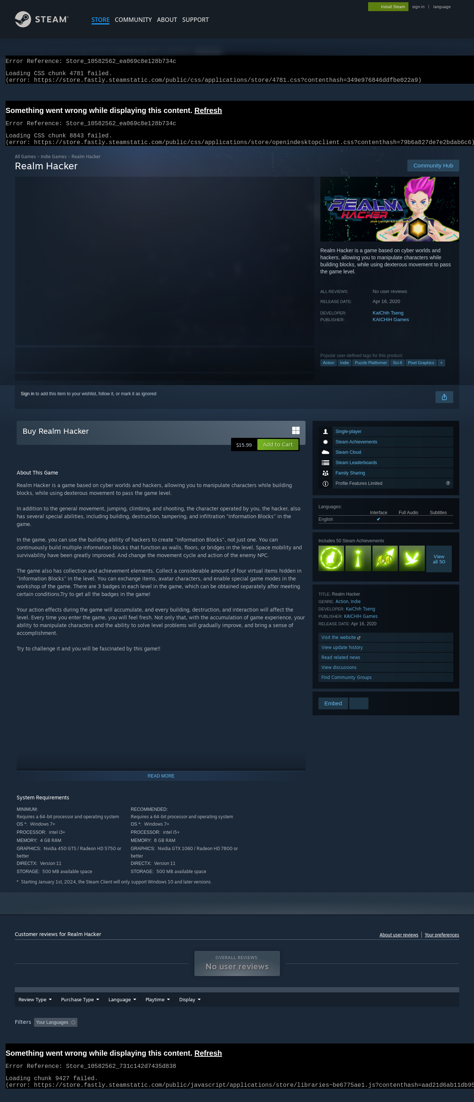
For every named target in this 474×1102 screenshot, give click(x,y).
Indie (344, 371)
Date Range (158, 1008)
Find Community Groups (346, 686)
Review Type (32, 1008)
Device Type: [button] (394, 1031)
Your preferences (442, 943)
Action (328, 371)
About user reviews (399, 943)
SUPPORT (195, 20)
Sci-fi (397, 371)
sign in (418, 6)
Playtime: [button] (184, 1031)
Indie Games (54, 165)
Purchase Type (77, 1008)
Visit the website (341, 646)
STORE (100, 20)
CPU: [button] (337, 1031)
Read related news (340, 666)
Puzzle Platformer (371, 371)
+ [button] (441, 371)
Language (120, 1008)
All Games (25, 165)
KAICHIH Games (391, 328)
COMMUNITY (133, 20)
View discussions (339, 676)
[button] (278, 453)
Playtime (195, 1008)
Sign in (27, 402)
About (167, 20)
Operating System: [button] (299, 1031)
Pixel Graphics (421, 371)
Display (228, 1008)
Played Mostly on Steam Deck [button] (237, 1031)
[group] (237, 1032)
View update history (342, 656)
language (442, 6)
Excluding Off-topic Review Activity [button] (127, 1031)
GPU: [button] (362, 1031)
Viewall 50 (439, 567)
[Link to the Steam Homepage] (47, 25)
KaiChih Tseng (388, 321)
